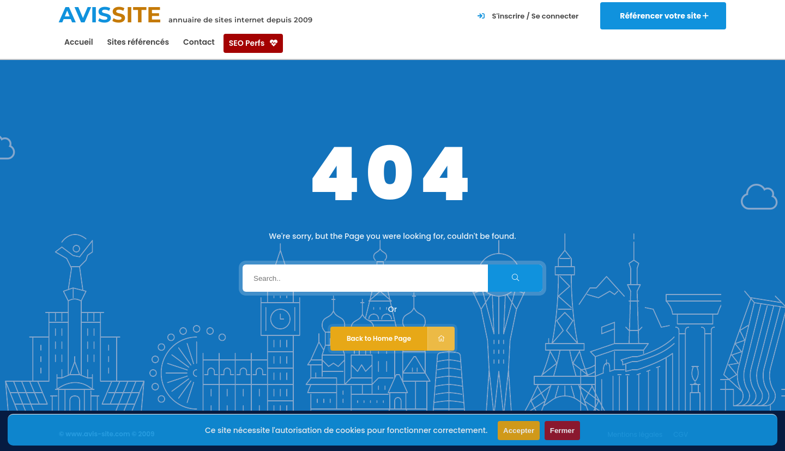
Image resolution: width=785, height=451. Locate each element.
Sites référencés (138, 42)
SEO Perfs (253, 43)
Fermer (562, 430)
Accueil (78, 42)
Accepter (518, 430)
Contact (199, 42)
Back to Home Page (401, 339)
